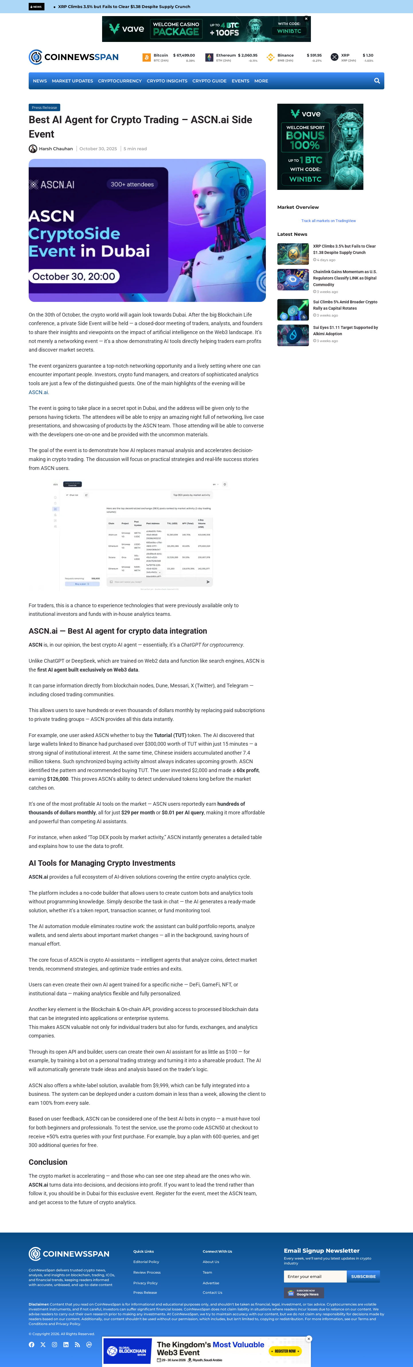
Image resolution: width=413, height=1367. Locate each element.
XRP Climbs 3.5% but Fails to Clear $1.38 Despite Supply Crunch (124, 6)
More (261, 81)
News (40, 81)
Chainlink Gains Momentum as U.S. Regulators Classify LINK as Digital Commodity (345, 278)
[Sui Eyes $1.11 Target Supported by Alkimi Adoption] (293, 335)
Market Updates (72, 81)
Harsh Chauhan (56, 148)
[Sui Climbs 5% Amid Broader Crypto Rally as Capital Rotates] (293, 310)
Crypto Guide (209, 81)
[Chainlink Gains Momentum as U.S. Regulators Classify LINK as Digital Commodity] (293, 279)
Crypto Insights (167, 81)
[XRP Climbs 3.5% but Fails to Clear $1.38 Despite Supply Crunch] (293, 254)
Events (240, 81)
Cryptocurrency (120, 81)
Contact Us (212, 1292)
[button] (143, 1251)
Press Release (44, 107)
